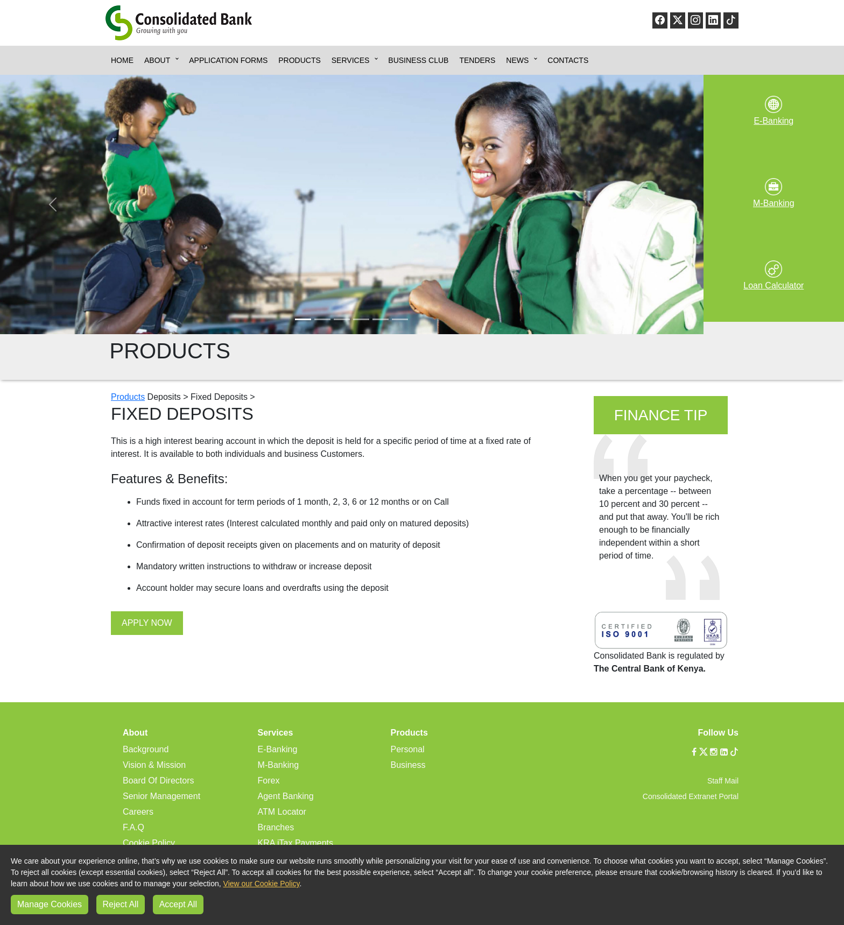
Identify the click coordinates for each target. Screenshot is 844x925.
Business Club (418, 60)
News (517, 60)
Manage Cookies (49, 904)
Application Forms (228, 60)
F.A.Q (133, 827)
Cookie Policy (149, 843)
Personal (408, 749)
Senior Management (161, 796)
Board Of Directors (158, 780)
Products (299, 60)
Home (122, 60)
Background (145, 749)
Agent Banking (286, 796)
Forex (269, 780)
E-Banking (278, 749)
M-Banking (278, 764)
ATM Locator (282, 811)
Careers (138, 811)
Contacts (567, 60)
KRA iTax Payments (296, 843)
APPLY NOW (147, 622)
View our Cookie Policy (261, 883)
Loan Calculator (773, 285)
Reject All (121, 904)
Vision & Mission (154, 764)
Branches (276, 827)
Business (408, 764)
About (157, 60)
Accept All (178, 904)
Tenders (477, 60)
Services (351, 60)
